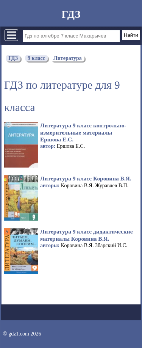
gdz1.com (18, 334)
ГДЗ (70, 14)
